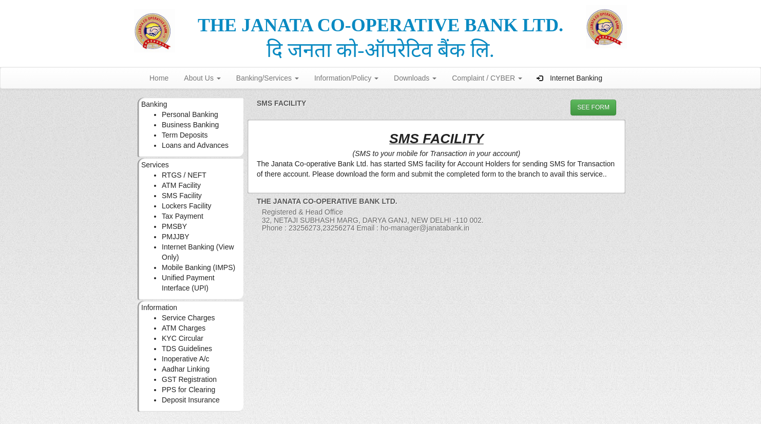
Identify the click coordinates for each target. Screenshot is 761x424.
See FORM (593, 107)
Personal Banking (190, 114)
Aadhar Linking (186, 369)
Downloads (415, 78)
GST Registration (189, 379)
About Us (202, 78)
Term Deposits (184, 135)
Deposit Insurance (191, 400)
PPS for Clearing (188, 390)
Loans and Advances (195, 145)
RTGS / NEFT (184, 175)
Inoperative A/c (186, 359)
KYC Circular (182, 338)
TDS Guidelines (187, 348)
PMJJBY (175, 237)
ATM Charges (183, 328)
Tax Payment (182, 216)
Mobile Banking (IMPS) (198, 267)
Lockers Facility (186, 206)
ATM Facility (181, 185)
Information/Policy (346, 78)
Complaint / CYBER (487, 78)
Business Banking (190, 125)
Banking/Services (267, 78)
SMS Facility (182, 195)
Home (158, 78)
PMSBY (174, 226)
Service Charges (188, 318)
